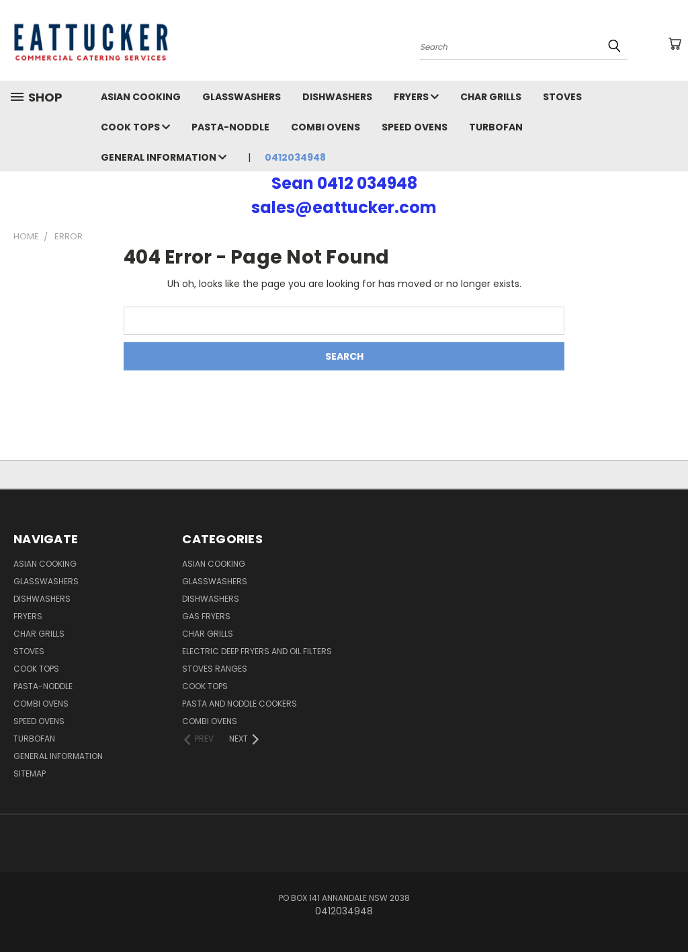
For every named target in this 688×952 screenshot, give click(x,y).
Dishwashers (337, 97)
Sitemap (29, 773)
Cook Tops (135, 127)
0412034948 (295, 157)
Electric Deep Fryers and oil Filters (257, 651)
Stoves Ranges (214, 668)
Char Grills (490, 97)
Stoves (562, 97)
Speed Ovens (414, 127)
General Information (163, 157)
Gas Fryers (206, 616)
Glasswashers (241, 97)
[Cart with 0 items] (674, 43)
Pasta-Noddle (230, 127)
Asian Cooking (141, 97)
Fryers (416, 97)
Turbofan (496, 127)
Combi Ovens (325, 127)
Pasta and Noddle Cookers (239, 703)
